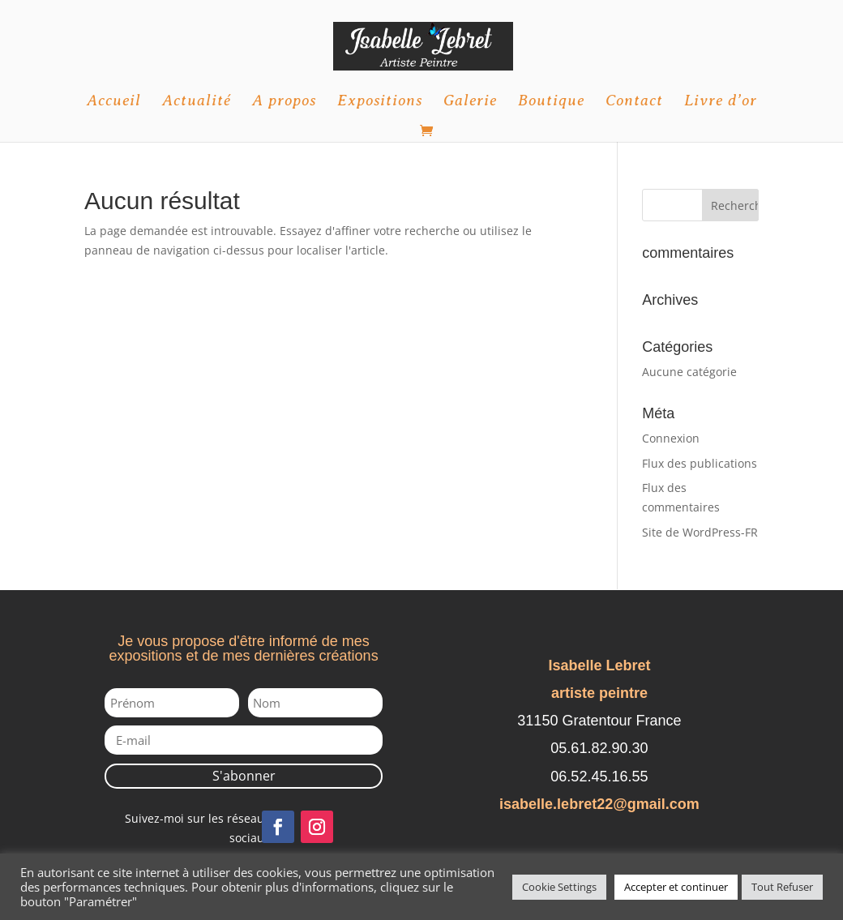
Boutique (551, 102)
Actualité (196, 102)
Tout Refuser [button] (782, 886)
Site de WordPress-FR (700, 532)
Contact (634, 102)
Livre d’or (720, 102)
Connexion (671, 438)
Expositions (379, 102)
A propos (284, 102)
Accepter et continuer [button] (676, 886)
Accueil (114, 102)
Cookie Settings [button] (559, 886)
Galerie (470, 102)
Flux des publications (699, 463)
